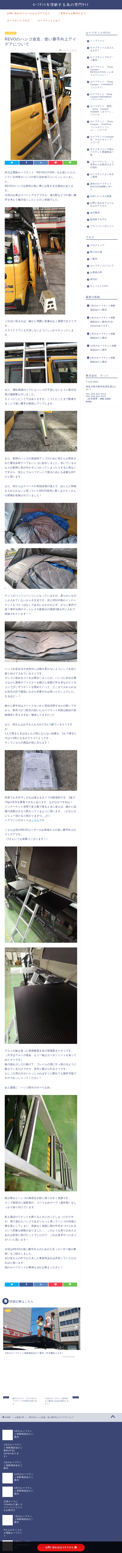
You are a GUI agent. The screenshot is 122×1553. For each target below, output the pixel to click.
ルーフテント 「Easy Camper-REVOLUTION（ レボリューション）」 (100, 72)
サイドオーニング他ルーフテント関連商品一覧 (99, 167)
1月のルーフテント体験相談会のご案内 (102, 362)
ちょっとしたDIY (99, 312)
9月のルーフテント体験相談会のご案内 (102, 386)
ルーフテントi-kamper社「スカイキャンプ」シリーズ (100, 153)
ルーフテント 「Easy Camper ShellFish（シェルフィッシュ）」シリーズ (100, 136)
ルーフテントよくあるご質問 (99, 190)
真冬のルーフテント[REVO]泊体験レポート (100, 202)
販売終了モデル (98, 240)
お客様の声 (10, 33)
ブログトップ (97, 269)
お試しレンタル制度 (99, 212)
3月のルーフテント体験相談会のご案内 (102, 334)
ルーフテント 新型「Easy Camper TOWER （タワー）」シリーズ (102, 119)
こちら (35, 820)
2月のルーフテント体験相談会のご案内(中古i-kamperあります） (102, 348)
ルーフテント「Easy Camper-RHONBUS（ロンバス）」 (100, 104)
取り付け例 (96, 276)
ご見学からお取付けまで (72, 13)
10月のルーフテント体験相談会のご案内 (103, 374)
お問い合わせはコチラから (61, 1547)
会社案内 (95, 233)
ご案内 (93, 282)
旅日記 (93, 306)
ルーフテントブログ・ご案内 (99, 58)
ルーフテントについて (99, 290)
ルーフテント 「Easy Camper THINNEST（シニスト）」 (100, 89)
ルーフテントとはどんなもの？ (99, 49)
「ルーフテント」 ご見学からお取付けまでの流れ (101, 180)
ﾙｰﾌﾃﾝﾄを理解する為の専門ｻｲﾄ (61, 4)
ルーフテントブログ (18, 20)
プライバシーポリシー (99, 248)
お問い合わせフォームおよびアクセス (28, 13)
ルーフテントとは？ (49, 20)
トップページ (97, 41)
